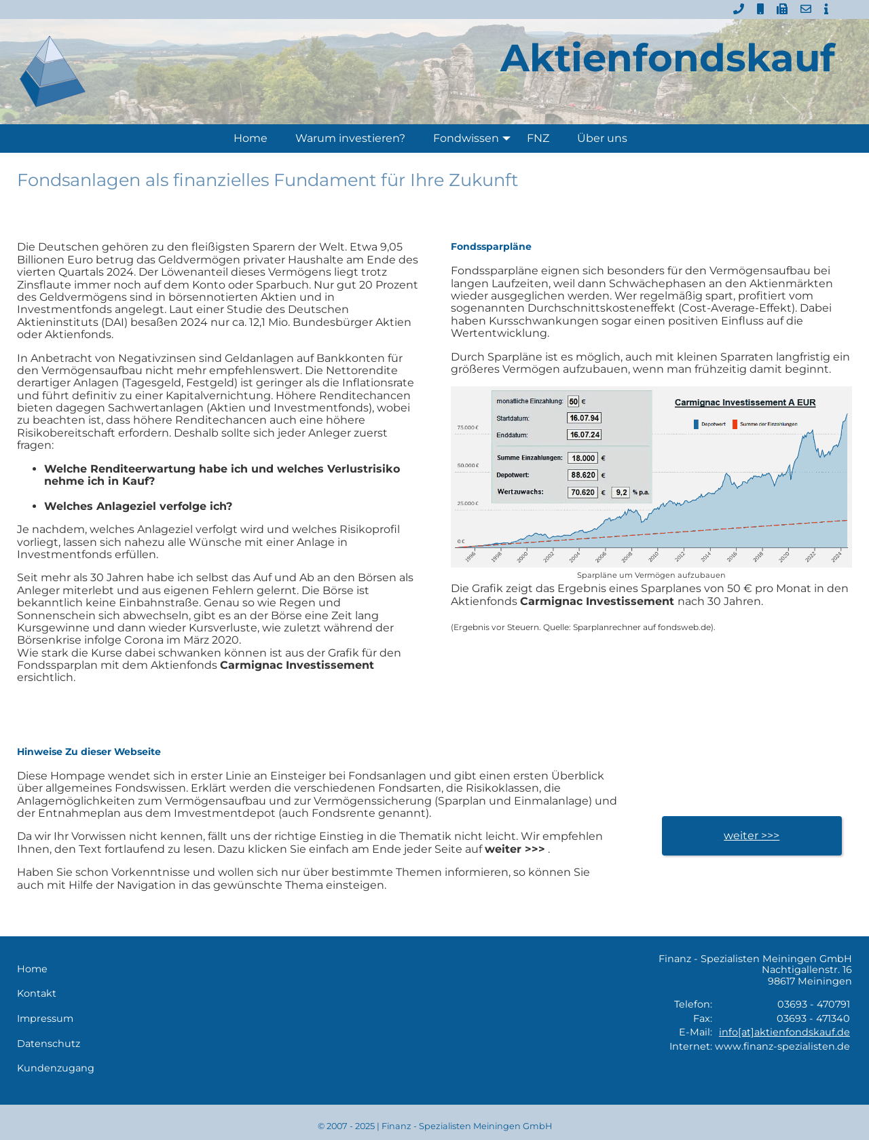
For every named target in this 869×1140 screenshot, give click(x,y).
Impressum (45, 1019)
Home (250, 138)
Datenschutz (48, 1044)
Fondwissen (474, 138)
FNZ (538, 138)
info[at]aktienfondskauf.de (784, 1032)
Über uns (602, 138)
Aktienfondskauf (667, 58)
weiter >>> (751, 835)
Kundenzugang (55, 1068)
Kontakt (36, 993)
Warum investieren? (350, 138)
